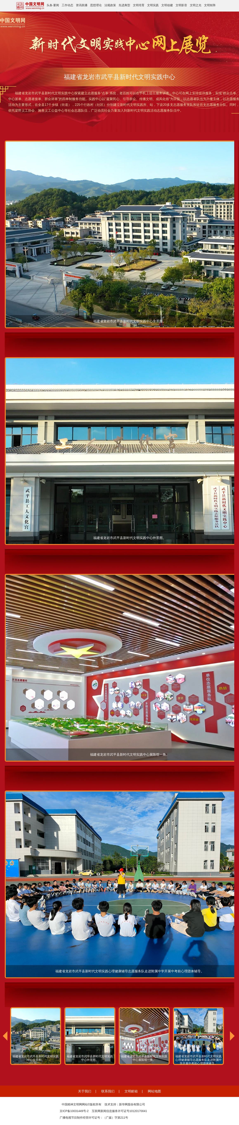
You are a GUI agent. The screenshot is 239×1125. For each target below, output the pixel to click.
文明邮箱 (131, 1091)
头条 (49, 5)
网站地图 (154, 1091)
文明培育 (138, 5)
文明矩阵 (210, 5)
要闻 (56, 5)
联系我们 (108, 1091)
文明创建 (167, 5)
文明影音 (181, 5)
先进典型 (124, 5)
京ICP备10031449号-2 (74, 1111)
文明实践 (153, 5)
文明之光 (195, 5)
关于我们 (84, 1091)
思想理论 (96, 5)
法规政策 (110, 5)
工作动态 (67, 5)
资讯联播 (82, 5)
